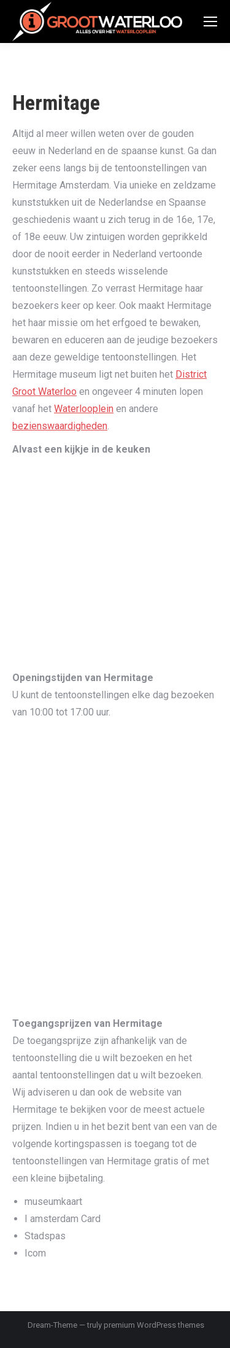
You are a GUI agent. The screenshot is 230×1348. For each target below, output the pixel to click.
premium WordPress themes (154, 1325)
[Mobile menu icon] (210, 21)
